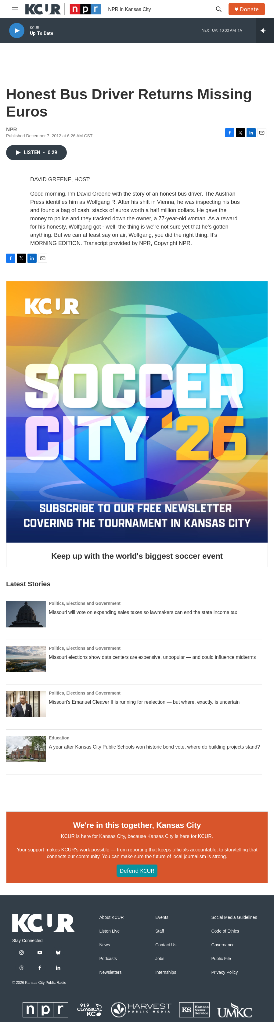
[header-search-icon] (219, 9)
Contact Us (165, 945)
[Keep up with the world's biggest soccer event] (137, 412)
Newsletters (110, 972)
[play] (17, 30)
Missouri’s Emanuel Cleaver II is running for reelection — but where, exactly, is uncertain (144, 702)
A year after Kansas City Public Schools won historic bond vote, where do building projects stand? (154, 746)
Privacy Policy (224, 972)
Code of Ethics (225, 931)
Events (161, 917)
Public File (221, 958)
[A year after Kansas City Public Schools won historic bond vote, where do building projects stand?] (26, 749)
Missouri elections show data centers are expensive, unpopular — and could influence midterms (152, 657)
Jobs (159, 958)
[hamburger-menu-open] (15, 9)
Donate (249, 9)
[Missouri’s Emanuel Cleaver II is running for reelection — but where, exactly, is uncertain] (26, 704)
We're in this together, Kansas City (137, 825)
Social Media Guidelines (234, 917)
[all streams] (265, 30)
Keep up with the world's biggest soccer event (137, 556)
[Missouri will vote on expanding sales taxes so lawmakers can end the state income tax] (26, 614)
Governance (222, 945)
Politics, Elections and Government (85, 603)
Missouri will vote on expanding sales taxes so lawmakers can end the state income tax (143, 612)
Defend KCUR (137, 870)
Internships (165, 972)
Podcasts (108, 958)
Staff (159, 931)
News (104, 945)
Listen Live (109, 931)
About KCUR (111, 917)
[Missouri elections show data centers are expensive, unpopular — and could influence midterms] (26, 659)
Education (59, 737)
